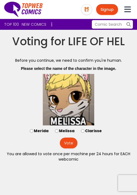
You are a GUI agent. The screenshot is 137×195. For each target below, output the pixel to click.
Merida (41, 131)
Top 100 (11, 24)
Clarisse (93, 131)
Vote (68, 143)
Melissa (66, 131)
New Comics (34, 24)
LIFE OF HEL (96, 41)
